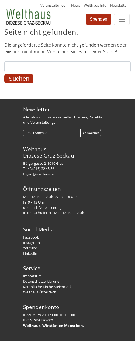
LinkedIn (30, 253)
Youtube (30, 247)
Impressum (32, 276)
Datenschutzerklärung (41, 281)
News (75, 5)
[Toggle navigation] (122, 19)
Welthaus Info (95, 5)
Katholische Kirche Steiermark (47, 286)
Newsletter (119, 5)
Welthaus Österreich (39, 291)
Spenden (98, 19)
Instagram (31, 242)
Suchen (19, 78)
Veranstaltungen (54, 5)
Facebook (31, 237)
